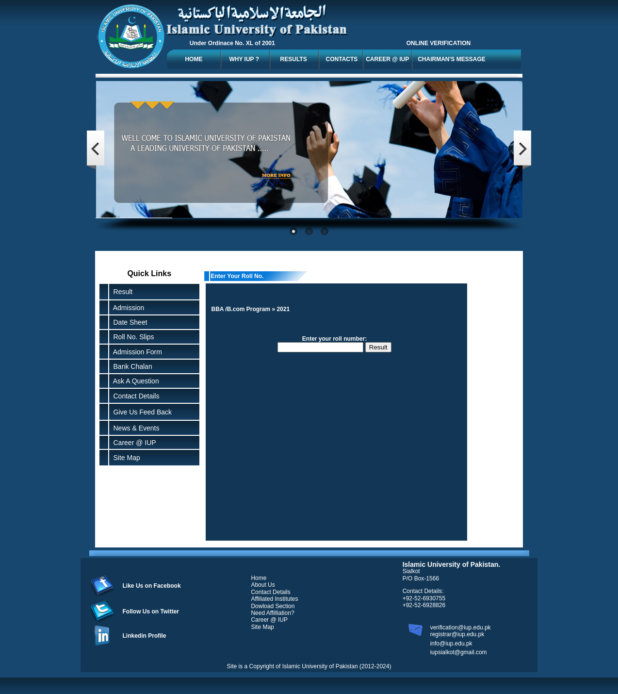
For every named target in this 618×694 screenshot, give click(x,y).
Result (123, 292)
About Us (263, 584)
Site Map (125, 458)
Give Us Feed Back (141, 412)
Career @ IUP (133, 442)
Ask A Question (134, 381)
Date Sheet (128, 322)
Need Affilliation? (272, 613)
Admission (127, 308)
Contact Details (135, 396)
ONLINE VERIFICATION (439, 43)
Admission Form (136, 352)
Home (258, 578)
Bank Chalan (131, 366)
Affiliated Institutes (274, 598)
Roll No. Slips (132, 337)
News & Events (135, 428)
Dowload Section (272, 606)
